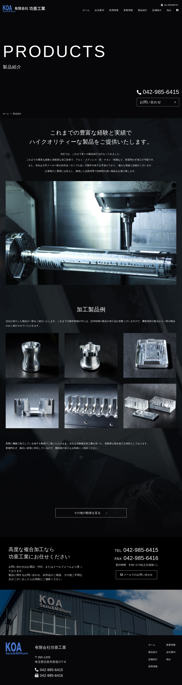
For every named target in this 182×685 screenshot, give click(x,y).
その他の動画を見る (87, 512)
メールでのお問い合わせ (136, 574)
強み (169, 10)
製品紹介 (142, 10)
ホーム (86, 10)
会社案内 (99, 10)
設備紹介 (157, 10)
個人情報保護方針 (169, 5)
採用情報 (113, 10)
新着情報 (128, 10)
